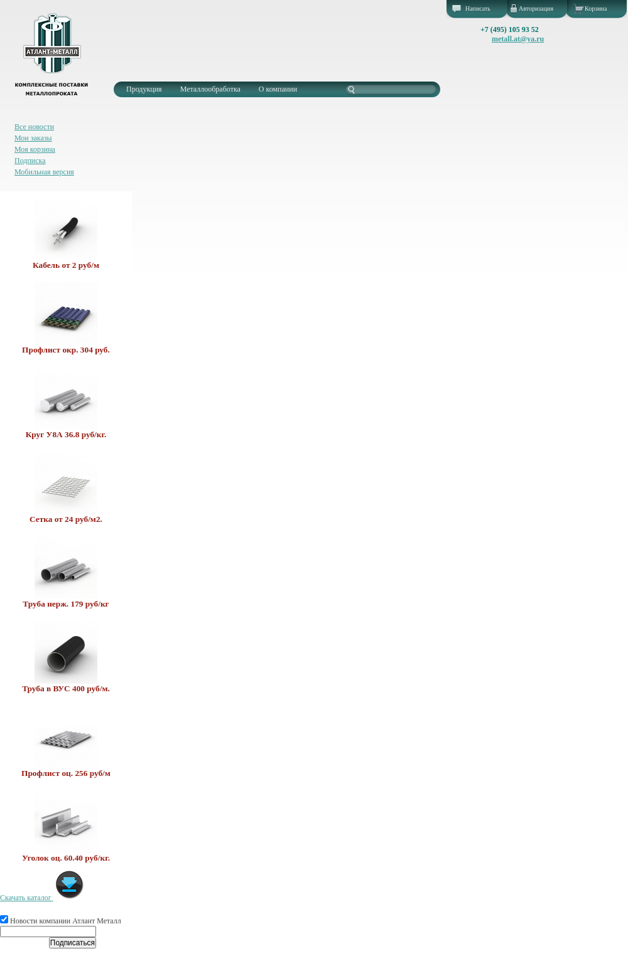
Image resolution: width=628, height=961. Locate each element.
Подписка (30, 160)
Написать (477, 8)
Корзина (596, 8)
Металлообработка (210, 89)
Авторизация (536, 8)
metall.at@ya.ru (518, 39)
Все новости (34, 126)
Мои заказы (33, 138)
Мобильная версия (44, 171)
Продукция (144, 89)
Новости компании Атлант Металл (60, 920)
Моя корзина (34, 149)
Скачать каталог (42, 897)
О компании (278, 89)
